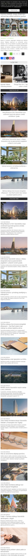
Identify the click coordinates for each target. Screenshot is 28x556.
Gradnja (7, 222)
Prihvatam (14, 10)
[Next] (26, 27)
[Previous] (2, 27)
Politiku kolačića (17, 6)
